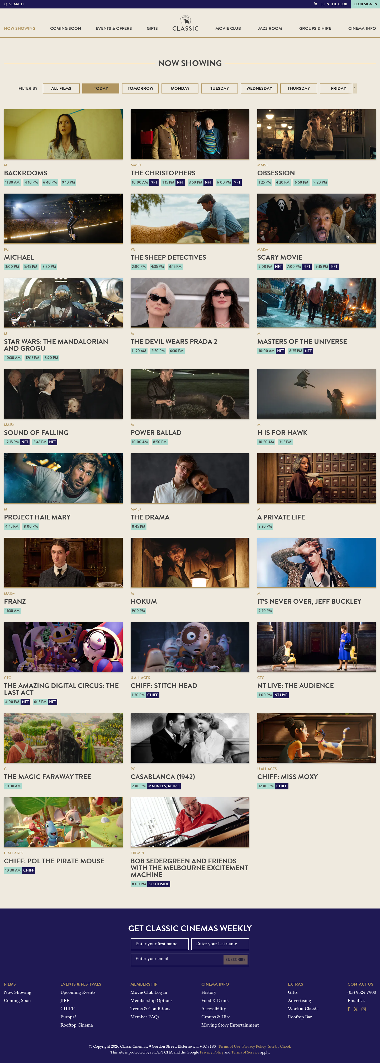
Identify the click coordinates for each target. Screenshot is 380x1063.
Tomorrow (140, 88)
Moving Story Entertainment (230, 1025)
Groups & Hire (315, 28)
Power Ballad (156, 433)
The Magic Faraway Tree (47, 777)
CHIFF (67, 1009)
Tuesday (219, 88)
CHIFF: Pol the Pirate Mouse (54, 861)
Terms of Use (229, 1047)
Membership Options (151, 1001)
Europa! (68, 1017)
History (208, 993)
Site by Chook (279, 1047)
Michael (19, 257)
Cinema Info (362, 28)
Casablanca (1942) (163, 777)
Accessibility (213, 1009)
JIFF (64, 1001)
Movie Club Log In (148, 993)
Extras (295, 984)
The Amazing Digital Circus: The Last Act (61, 689)
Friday (338, 88)
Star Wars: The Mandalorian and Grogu (56, 345)
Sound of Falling (36, 433)
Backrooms (25, 173)
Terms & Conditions (150, 1009)
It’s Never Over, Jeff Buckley (309, 601)
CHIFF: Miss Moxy (287, 777)
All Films (61, 88)
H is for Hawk (282, 433)
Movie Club (228, 28)
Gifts (152, 28)
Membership (143, 984)
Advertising (299, 1001)
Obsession (276, 173)
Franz (15, 601)
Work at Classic (303, 1009)
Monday (180, 88)
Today (101, 88)
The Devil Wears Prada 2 (174, 341)
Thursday (299, 88)
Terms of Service (245, 1053)
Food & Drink (215, 1001)
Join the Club (334, 4)
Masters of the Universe (302, 341)
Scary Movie (279, 257)
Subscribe (235, 959)
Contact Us (360, 984)
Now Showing (19, 28)
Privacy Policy (254, 1047)
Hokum (144, 601)
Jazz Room (270, 28)
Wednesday (259, 88)
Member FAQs (144, 1017)
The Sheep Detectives (168, 257)
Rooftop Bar (300, 1017)
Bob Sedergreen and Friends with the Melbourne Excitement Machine (189, 868)
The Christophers (163, 173)
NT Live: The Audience (295, 686)
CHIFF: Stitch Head (164, 686)
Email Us (356, 1001)
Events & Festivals (80, 984)
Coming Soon (65, 28)
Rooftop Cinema (76, 1025)
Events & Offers (114, 28)
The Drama (150, 517)
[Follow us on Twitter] (356, 1010)
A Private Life (281, 517)
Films (10, 984)
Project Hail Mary (37, 517)
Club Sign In (365, 4)
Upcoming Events (78, 993)
